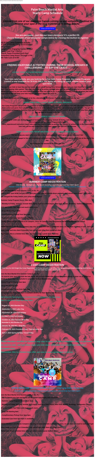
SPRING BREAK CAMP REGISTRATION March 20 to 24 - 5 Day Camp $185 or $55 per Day (47, 388)
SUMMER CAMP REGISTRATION (48, 28)
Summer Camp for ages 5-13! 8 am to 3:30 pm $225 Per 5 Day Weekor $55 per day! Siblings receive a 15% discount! (47, 187)
